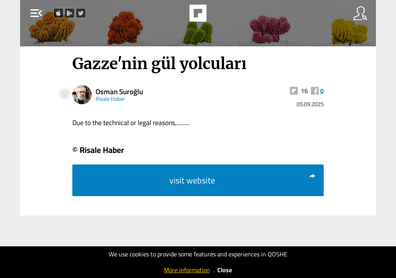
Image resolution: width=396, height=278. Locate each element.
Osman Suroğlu (119, 91)
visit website (242, 180)
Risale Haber (110, 98)
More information (187, 270)
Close (224, 270)
